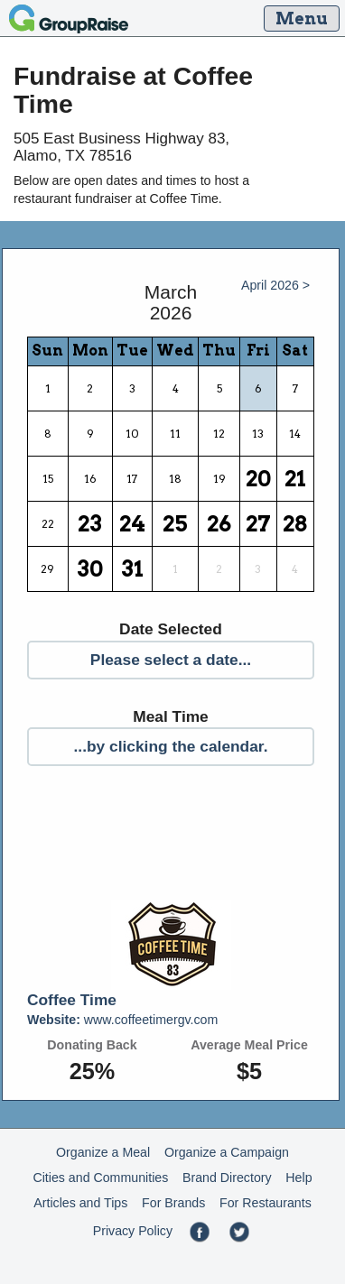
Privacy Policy (132, 1231)
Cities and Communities (100, 1177)
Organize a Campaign (226, 1152)
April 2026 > (275, 285)
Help (298, 1177)
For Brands (173, 1203)
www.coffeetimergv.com (122, 1019)
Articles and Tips (80, 1203)
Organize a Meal (103, 1152)
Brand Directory (227, 1177)
